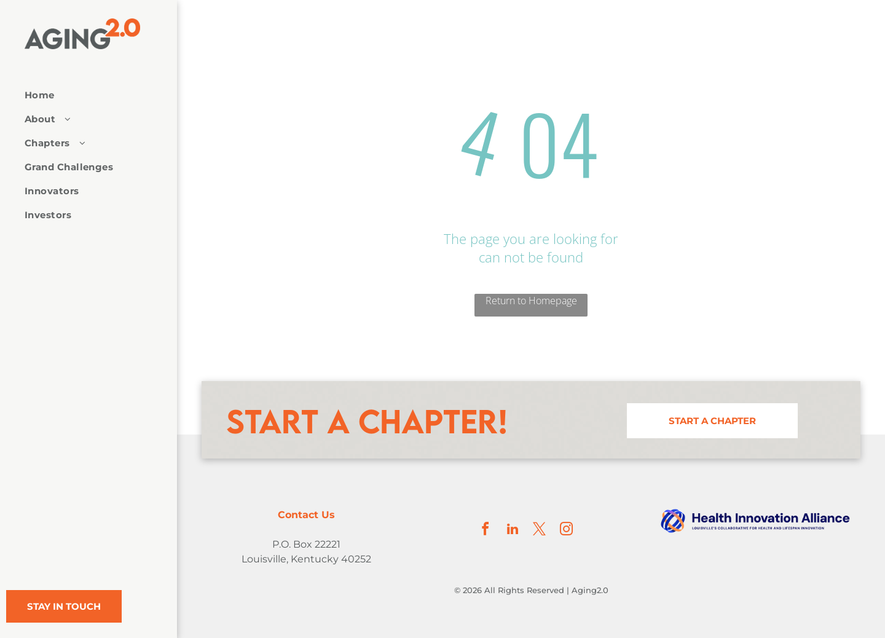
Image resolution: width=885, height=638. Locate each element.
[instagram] (566, 530)
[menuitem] (84, 95)
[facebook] (485, 530)
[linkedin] (512, 530)
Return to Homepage (531, 300)
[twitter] (539, 530)
